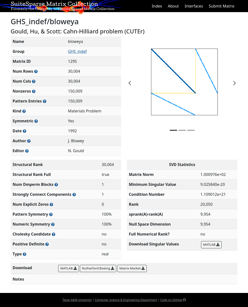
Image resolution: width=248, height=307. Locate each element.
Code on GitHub (173, 300)
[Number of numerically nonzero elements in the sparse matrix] (33, 91)
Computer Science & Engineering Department (126, 300)
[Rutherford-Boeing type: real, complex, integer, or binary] (24, 254)
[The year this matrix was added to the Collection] (24, 131)
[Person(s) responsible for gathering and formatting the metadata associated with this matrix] (27, 151)
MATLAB (211, 244)
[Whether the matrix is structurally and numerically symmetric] (36, 121)
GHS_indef (77, 51)
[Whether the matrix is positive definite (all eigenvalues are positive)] (47, 244)
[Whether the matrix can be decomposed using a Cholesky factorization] (53, 234)
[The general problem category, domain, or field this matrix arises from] (24, 111)
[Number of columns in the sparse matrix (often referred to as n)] (33, 81)
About (173, 6)
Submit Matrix (221, 6)
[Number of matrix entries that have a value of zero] (51, 204)
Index (157, 6)
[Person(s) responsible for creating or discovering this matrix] (29, 141)
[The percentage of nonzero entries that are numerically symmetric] (52, 224)
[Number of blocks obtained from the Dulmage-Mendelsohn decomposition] (56, 184)
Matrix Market (132, 268)
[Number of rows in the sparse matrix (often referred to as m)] (36, 71)
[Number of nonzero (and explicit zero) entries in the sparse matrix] (44, 101)
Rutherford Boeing (98, 268)
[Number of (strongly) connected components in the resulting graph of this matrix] (74, 194)
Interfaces (194, 6)
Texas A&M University (77, 300)
